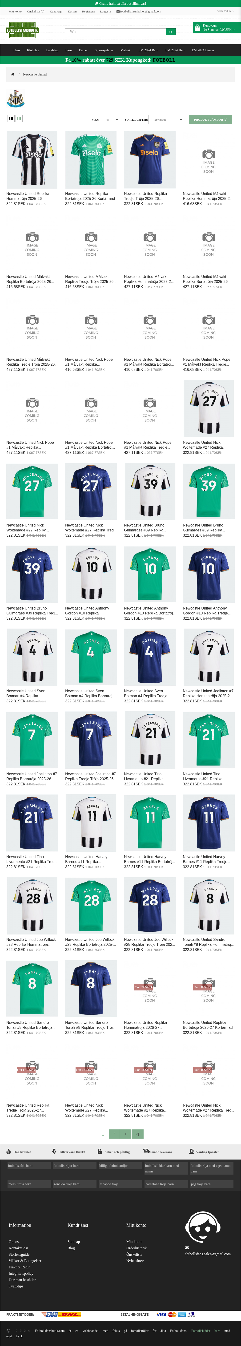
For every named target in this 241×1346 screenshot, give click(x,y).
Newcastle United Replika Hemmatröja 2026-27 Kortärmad (145, 1027)
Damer (83, 50)
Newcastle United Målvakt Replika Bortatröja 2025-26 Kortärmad (28, 282)
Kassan (72, 11)
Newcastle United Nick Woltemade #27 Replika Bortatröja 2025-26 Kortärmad (31, 530)
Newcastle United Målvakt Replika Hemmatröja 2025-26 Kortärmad (207, 199)
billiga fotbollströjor (113, 1165)
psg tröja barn (201, 1184)
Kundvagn (56, 11)
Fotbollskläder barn (205, 1331)
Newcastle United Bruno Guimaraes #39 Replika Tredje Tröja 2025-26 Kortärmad (31, 613)
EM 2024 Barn (148, 50)
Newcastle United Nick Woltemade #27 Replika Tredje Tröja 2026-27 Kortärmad (208, 1110)
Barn (68, 50)
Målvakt (126, 50)
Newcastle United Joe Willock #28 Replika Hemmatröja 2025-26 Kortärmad (31, 944)
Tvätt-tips (16, 1286)
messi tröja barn (19, 1184)
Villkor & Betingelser (25, 1261)
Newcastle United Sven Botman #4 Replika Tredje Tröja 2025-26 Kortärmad (145, 696)
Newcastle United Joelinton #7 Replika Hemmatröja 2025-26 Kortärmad (208, 696)
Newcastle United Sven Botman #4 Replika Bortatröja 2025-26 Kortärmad (89, 696)
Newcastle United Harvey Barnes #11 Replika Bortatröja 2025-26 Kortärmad (149, 862)
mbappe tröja (109, 1184)
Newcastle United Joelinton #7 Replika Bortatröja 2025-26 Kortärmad (31, 779)
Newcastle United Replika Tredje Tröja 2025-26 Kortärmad (145, 199)
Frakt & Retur (19, 1267)
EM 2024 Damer (203, 50)
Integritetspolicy (21, 1273)
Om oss (14, 1242)
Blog (71, 1248)
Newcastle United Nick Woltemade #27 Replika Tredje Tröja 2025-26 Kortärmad (91, 530)
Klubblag (33, 50)
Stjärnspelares (104, 50)
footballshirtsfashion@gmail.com (138, 11)
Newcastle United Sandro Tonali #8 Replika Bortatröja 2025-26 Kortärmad (29, 1027)
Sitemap (74, 1242)
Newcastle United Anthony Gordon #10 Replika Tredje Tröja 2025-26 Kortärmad (205, 613)
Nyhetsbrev (135, 1261)
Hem (16, 50)
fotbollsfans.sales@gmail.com (208, 1254)
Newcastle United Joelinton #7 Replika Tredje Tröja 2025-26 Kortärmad (90, 779)
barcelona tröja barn (159, 1184)
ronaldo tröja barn (67, 1184)
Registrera (88, 11)
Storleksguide (19, 1254)
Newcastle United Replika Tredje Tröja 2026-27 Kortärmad (27, 1110)
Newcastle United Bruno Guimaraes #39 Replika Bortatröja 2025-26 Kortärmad (208, 530)
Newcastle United (35, 74)
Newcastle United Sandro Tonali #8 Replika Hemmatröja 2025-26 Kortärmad (208, 944)
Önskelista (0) (35, 11)
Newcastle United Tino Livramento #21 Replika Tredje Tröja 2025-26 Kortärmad (31, 862)
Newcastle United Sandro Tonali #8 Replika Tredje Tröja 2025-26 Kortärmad (90, 1027)
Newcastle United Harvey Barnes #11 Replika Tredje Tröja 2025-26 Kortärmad (205, 862)
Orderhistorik (136, 1248)
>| (137, 1134)
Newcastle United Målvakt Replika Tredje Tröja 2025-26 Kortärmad (89, 282)
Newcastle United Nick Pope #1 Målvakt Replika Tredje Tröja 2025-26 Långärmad (148, 447)
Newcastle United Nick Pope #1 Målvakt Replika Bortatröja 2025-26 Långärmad (89, 447)
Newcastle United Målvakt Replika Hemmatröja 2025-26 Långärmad (148, 282)
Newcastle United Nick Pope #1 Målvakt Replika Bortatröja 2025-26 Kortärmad (148, 364)
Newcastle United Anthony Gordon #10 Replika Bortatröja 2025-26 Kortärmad (149, 613)
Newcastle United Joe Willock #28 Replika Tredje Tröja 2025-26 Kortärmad (150, 944)
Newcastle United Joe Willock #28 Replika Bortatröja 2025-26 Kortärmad (90, 944)
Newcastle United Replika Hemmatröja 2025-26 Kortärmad (27, 199)
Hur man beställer (22, 1280)
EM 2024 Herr (175, 50)
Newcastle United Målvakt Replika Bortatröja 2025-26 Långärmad (205, 282)
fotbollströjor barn (67, 1165)
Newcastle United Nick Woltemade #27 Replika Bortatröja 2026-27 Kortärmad (149, 1110)
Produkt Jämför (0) (210, 119)
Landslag (52, 50)
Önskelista (134, 1254)
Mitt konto (15, 11)
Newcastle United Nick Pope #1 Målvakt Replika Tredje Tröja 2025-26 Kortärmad (206, 364)
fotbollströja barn (20, 1165)
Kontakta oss (18, 1248)
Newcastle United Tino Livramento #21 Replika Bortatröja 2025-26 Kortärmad (208, 779)
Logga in (105, 11)
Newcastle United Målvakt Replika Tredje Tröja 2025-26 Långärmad (30, 364)
